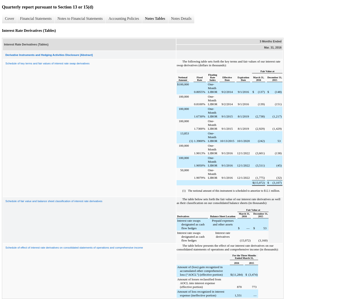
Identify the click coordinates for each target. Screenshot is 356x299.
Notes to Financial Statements (80, 19)
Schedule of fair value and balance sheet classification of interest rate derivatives (53, 201)
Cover (9, 19)
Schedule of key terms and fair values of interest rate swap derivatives (47, 63)
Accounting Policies (123, 19)
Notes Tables (155, 19)
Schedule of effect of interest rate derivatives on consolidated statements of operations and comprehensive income (74, 247)
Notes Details (181, 19)
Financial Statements (36, 19)
